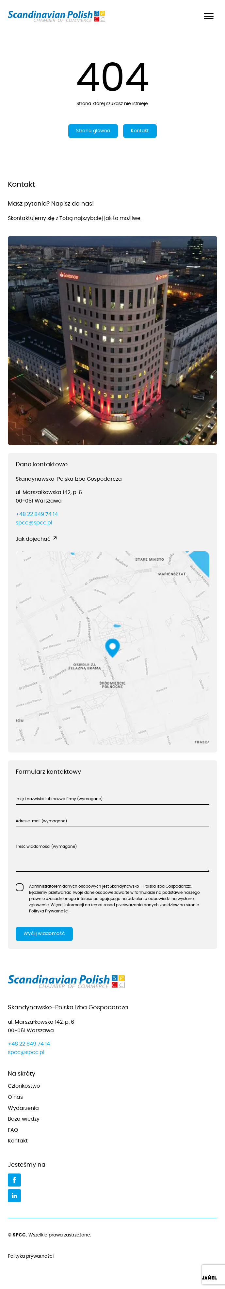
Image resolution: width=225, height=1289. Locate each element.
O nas (15, 1097)
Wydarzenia (23, 1108)
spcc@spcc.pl (34, 522)
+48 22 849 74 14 (37, 514)
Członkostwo (24, 1086)
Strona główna (93, 131)
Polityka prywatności (112, 1256)
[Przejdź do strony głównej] (112, 983)
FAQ (13, 1130)
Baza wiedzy (24, 1119)
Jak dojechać (33, 539)
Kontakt (140, 131)
